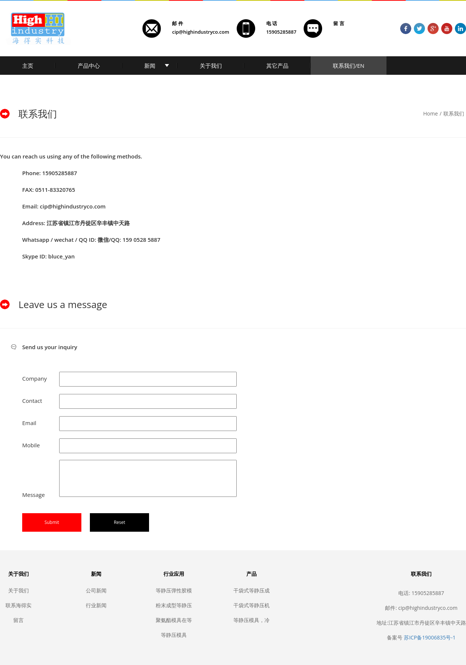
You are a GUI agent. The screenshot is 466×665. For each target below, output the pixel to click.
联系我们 (453, 113)
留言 (18, 620)
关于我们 (211, 65)
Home (430, 113)
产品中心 (89, 65)
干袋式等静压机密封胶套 (251, 605)
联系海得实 (18, 605)
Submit (51, 522)
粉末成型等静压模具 (174, 605)
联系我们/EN (348, 65)
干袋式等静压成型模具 (251, 590)
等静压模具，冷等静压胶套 (251, 620)
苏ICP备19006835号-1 (430, 637)
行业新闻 (96, 605)
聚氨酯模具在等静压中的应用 (174, 620)
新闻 (149, 65)
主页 (27, 65)
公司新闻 (96, 590)
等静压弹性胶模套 (174, 590)
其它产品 (277, 65)
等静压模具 (174, 635)
